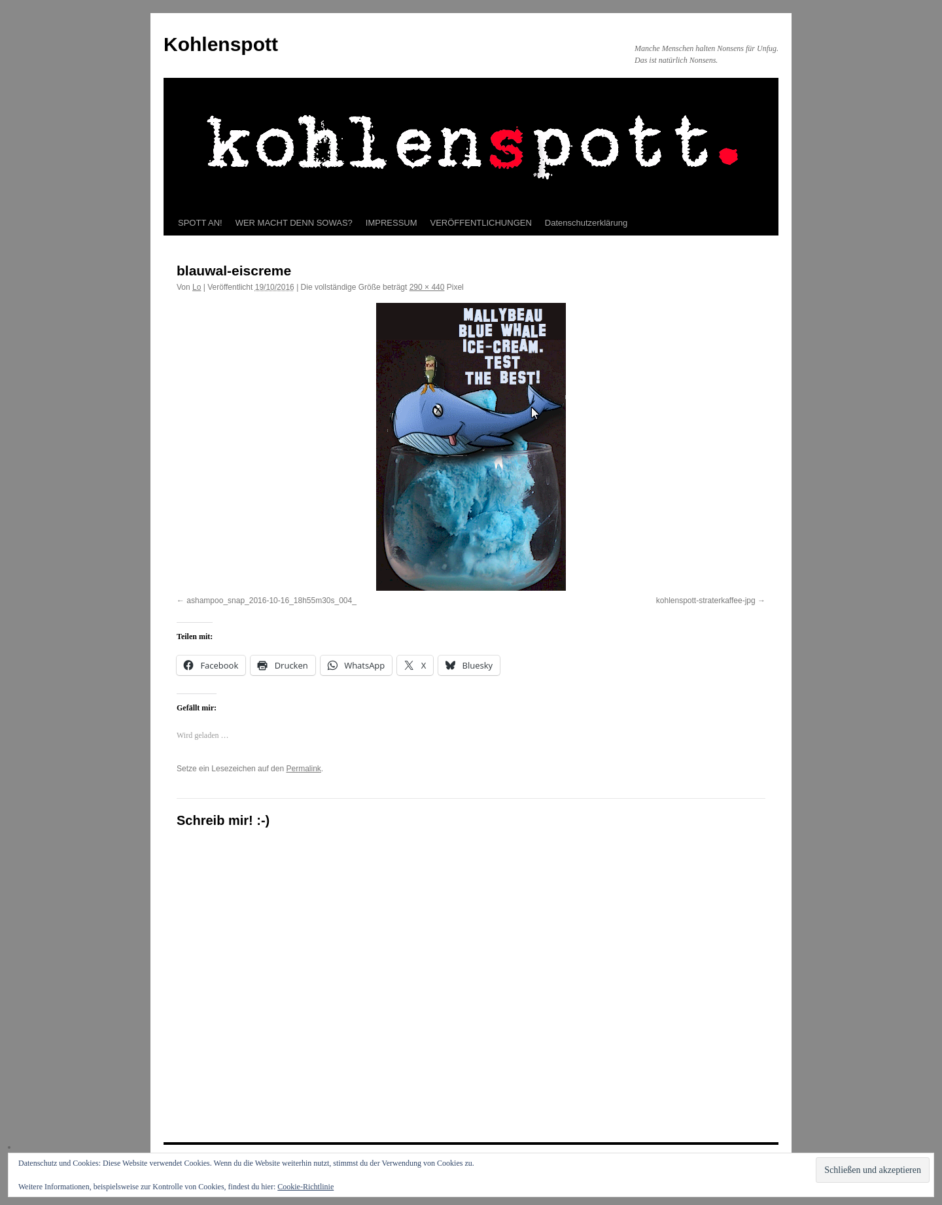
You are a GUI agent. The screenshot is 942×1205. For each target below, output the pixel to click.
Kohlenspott (221, 44)
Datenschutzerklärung (586, 223)
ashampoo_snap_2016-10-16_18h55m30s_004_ (271, 600)
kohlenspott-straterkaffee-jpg (706, 600)
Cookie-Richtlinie (305, 1186)
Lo (196, 287)
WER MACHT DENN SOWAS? (294, 223)
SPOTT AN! (200, 223)
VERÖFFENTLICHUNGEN (481, 223)
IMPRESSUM (391, 223)
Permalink (303, 768)
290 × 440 (427, 287)
